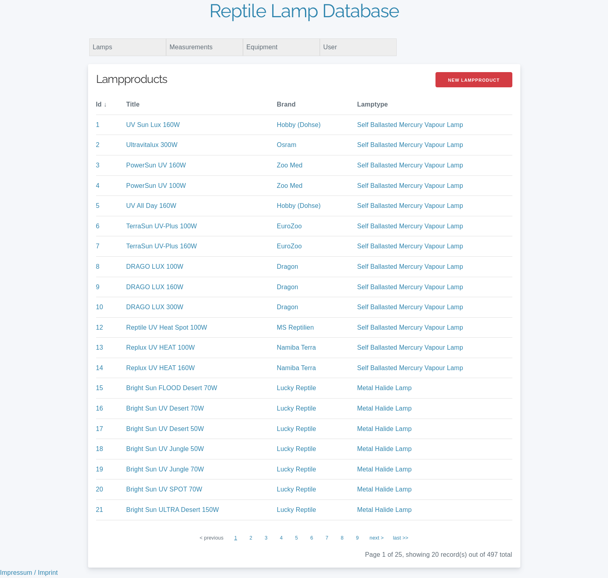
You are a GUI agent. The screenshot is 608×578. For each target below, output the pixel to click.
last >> (401, 538)
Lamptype (372, 104)
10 (99, 307)
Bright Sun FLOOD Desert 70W (171, 388)
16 (99, 408)
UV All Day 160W (151, 205)
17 (99, 428)
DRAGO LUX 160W (154, 287)
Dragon (287, 266)
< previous (212, 538)
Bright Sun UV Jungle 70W (165, 469)
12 (99, 327)
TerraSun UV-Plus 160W (161, 246)
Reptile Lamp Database (304, 11)
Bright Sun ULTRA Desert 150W (172, 509)
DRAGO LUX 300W (154, 307)
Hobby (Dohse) (299, 124)
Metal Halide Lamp (384, 388)
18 (99, 448)
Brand (286, 104)
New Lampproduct (474, 80)
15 (99, 388)
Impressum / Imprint (29, 572)
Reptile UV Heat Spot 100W (166, 327)
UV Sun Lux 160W (153, 124)
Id (99, 104)
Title (132, 104)
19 (99, 469)
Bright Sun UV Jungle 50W (165, 448)
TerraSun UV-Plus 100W (161, 226)
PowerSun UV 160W (156, 165)
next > (376, 538)
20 (99, 489)
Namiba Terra (296, 347)
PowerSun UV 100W (156, 185)
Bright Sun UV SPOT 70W (164, 489)
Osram (287, 144)
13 (99, 347)
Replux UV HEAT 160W (160, 368)
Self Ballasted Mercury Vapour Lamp (410, 124)
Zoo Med (290, 165)
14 (99, 368)
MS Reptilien (295, 327)
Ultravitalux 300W (151, 144)
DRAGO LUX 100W (154, 266)
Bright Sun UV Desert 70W (165, 408)
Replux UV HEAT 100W (160, 347)
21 (99, 509)
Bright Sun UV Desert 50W (165, 428)
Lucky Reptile (296, 388)
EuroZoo (289, 226)
